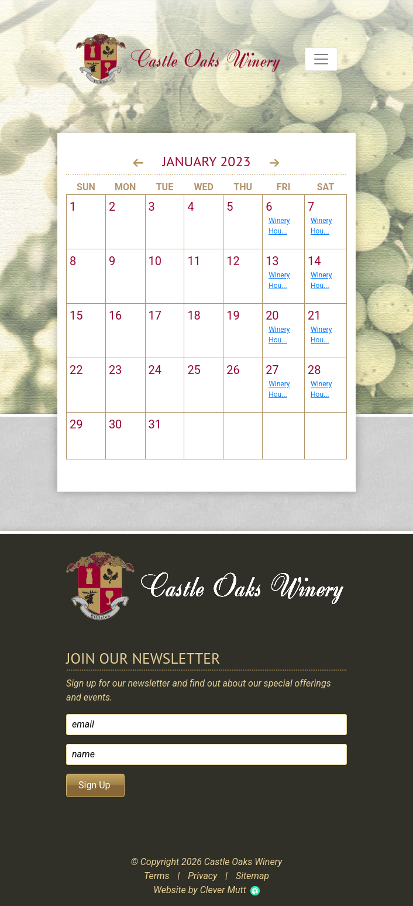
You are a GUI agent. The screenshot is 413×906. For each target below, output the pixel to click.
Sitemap (252, 875)
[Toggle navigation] (321, 59)
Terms (157, 875)
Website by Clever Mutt (199, 889)
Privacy (202, 875)
